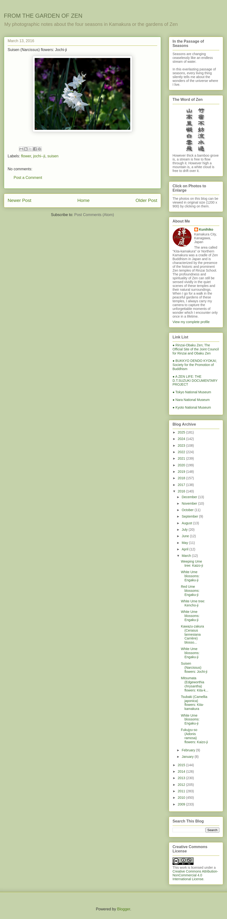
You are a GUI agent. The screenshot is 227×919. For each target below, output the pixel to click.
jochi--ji (39, 156)
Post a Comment (28, 178)
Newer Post (19, 200)
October (188, 510)
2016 (182, 491)
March (187, 556)
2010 (182, 797)
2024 (182, 439)
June (186, 536)
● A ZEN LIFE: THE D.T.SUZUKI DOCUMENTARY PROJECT (195, 381)
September (190, 516)
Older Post (146, 200)
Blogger (123, 909)
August (187, 523)
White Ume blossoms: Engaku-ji (190, 576)
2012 (182, 785)
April (185, 549)
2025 (182, 432)
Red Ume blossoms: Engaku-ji (190, 591)
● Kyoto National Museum (192, 407)
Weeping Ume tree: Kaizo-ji (192, 563)
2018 (182, 478)
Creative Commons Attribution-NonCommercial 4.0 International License (195, 875)
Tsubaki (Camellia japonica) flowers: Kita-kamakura (194, 703)
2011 (182, 791)
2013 (182, 778)
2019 (182, 472)
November (190, 503)
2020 (182, 465)
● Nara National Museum (191, 400)
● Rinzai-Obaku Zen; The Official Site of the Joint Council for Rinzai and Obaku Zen (196, 349)
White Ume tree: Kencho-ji (193, 603)
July (185, 529)
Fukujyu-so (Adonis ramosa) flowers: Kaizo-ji (194, 736)
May (185, 543)
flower (26, 156)
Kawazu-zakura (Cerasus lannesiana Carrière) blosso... (192, 634)
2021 (182, 458)
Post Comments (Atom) (94, 215)
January (188, 757)
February (189, 750)
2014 (182, 771)
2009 (182, 804)
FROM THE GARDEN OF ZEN (43, 15)
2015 (182, 765)
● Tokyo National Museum (192, 392)
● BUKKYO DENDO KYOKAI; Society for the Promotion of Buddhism (195, 365)
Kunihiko (206, 229)
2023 (182, 445)
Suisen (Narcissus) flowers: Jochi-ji (194, 668)
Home (83, 200)
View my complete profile (191, 322)
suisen (52, 156)
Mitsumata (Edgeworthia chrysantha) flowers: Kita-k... (194, 684)
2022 (182, 452)
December (190, 497)
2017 (182, 485)
